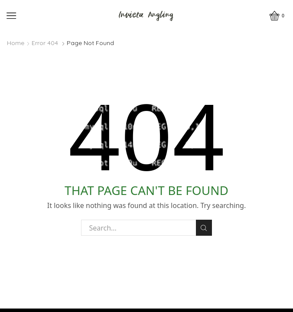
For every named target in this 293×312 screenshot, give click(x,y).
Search (204, 228)
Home (15, 43)
